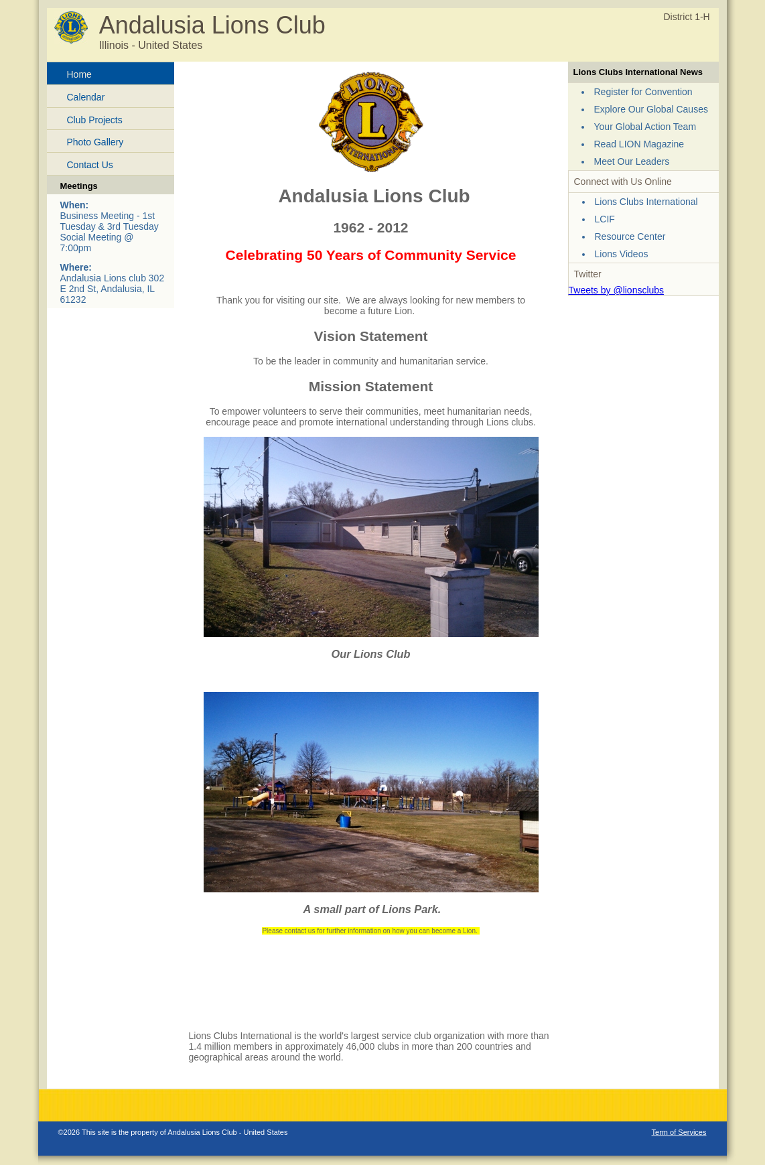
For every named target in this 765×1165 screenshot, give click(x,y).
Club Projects (95, 120)
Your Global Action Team (645, 126)
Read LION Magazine (639, 144)
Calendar (86, 97)
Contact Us (90, 164)
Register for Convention (643, 91)
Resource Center (630, 236)
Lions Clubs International (646, 201)
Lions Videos (621, 254)
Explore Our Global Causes (651, 109)
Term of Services (679, 1132)
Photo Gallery (95, 142)
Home (79, 74)
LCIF (605, 219)
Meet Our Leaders (632, 161)
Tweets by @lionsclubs (617, 290)
